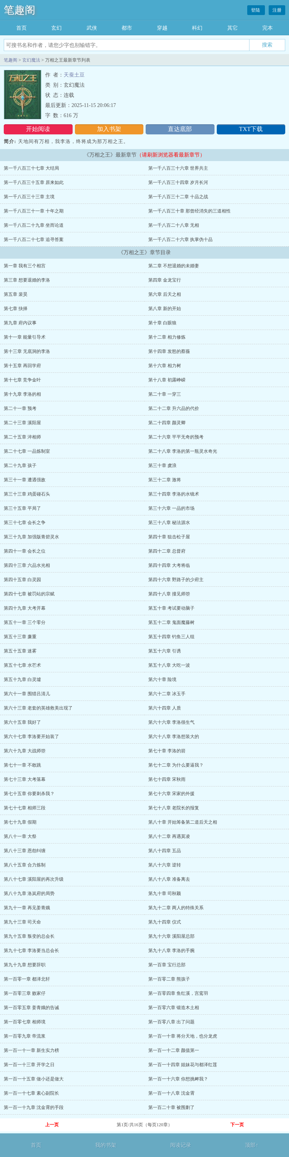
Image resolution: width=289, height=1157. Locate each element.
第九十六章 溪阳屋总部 (171, 936)
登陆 (256, 10)
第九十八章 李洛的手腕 (171, 950)
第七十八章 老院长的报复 (173, 808)
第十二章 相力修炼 (167, 337)
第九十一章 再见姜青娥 (27, 907)
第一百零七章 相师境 (25, 1021)
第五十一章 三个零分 (25, 622)
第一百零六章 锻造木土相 (173, 1007)
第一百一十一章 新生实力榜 (31, 1050)
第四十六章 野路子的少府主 (176, 579)
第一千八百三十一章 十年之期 (34, 211)
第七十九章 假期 (20, 822)
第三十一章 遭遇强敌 (25, 479)
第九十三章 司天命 (22, 922)
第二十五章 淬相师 (22, 437)
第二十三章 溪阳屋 (22, 422)
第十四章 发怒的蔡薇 (169, 351)
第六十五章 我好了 (22, 722)
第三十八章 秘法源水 (169, 522)
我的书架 (105, 1145)
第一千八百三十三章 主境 (29, 196)
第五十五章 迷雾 (20, 651)
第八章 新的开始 (164, 308)
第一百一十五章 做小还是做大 (34, 1079)
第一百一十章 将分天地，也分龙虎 (182, 1036)
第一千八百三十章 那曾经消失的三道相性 (189, 211)
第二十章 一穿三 (164, 394)
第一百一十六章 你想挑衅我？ (178, 1079)
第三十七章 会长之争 (25, 522)
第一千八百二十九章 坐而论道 (34, 225)
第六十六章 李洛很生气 (171, 722)
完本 (267, 28)
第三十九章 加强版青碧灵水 (31, 536)
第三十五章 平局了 (22, 508)
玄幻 (56, 28)
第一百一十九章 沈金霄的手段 (34, 1107)
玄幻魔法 (31, 60)
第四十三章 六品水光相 (27, 565)
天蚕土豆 (74, 75)
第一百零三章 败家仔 (25, 993)
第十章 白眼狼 (162, 322)
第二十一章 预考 (20, 408)
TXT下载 (251, 129)
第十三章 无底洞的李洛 (27, 351)
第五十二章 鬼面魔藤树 (171, 622)
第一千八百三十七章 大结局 (31, 168)
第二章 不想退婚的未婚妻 (173, 265)
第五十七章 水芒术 (22, 665)
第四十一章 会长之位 (25, 551)
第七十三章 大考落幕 (25, 779)
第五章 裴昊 (15, 294)
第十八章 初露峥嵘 (167, 380)
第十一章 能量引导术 (25, 337)
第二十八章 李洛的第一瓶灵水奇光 (182, 451)
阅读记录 (180, 1145)
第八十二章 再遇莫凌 (169, 836)
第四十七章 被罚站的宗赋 (29, 594)
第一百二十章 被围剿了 (171, 1107)
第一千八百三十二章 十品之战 (178, 196)
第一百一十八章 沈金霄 (171, 1093)
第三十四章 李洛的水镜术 (173, 494)
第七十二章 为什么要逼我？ (176, 765)
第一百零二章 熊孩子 (169, 979)
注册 (276, 10)
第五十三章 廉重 (20, 636)
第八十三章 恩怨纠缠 (25, 850)
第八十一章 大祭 (20, 836)
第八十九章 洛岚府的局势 (29, 893)
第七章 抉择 (15, 308)
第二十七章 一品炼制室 (27, 451)
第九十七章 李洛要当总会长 (31, 950)
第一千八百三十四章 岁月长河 (178, 182)
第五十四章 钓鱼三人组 (171, 636)
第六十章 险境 (162, 679)
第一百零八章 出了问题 (171, 1021)
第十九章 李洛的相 (22, 394)
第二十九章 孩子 (20, 465)
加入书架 (109, 129)
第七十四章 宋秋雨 (167, 779)
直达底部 (180, 129)
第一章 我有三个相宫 (25, 265)
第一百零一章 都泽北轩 (27, 979)
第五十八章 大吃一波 (169, 665)
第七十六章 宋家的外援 (171, 793)
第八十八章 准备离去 (169, 879)
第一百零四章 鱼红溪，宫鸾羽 (178, 993)
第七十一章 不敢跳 (22, 765)
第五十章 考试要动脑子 (171, 608)
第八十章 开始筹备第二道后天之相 (182, 822)
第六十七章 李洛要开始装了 (31, 736)
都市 (127, 28)
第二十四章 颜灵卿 (167, 422)
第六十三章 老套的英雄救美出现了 (38, 708)
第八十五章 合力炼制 (25, 865)
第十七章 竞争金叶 (22, 380)
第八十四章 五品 (164, 850)
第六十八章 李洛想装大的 (173, 736)
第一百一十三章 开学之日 (29, 1064)
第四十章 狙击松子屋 (169, 536)
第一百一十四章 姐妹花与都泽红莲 (182, 1064)
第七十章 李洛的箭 (167, 750)
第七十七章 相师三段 (25, 808)
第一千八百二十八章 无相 (173, 225)
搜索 (267, 45)
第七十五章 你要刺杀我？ (29, 793)
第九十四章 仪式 (164, 922)
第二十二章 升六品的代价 (173, 408)
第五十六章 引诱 (164, 651)
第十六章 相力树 (164, 365)
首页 (21, 28)
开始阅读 (38, 129)
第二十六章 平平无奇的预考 (176, 437)
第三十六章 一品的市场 (171, 508)
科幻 (197, 28)
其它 (232, 28)
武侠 (92, 28)
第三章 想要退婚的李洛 (27, 280)
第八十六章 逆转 (164, 865)
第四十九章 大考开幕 (25, 608)
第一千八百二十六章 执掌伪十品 (180, 239)
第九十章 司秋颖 (164, 893)
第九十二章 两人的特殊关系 (176, 907)
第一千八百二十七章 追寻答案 (34, 239)
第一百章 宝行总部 (167, 964)
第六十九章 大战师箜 (25, 750)
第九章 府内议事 (20, 322)
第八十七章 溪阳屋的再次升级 (34, 879)
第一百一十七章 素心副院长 (31, 1093)
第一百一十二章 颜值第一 (173, 1050)
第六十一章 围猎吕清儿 (27, 693)
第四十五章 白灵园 (22, 579)
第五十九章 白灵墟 (22, 679)
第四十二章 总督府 (167, 551)
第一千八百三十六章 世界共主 (178, 168)
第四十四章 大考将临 (169, 565)
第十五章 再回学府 (22, 365)
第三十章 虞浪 (162, 465)
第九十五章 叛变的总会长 (29, 936)
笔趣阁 (19, 10)
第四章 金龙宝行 (164, 280)
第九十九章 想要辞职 (25, 964)
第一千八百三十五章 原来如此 (34, 182)
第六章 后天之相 (164, 294)
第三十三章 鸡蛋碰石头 (27, 494)
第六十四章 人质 (164, 708)
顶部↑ (251, 1145)
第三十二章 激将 (164, 479)
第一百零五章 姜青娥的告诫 (31, 1007)
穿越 (162, 28)
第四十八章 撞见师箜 (169, 594)
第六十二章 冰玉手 (167, 693)
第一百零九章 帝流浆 (25, 1036)
